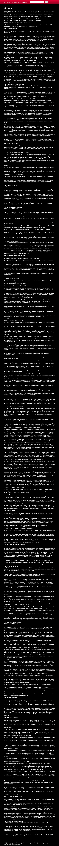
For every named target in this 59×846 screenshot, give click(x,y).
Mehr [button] (54, 2)
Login (46, 2)
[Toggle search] (14, 2)
